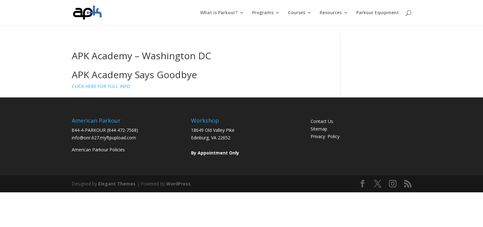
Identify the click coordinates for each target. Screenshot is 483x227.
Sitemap (319, 129)
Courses (296, 12)
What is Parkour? (219, 12)
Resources (331, 12)
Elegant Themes (117, 184)
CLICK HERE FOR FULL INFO (101, 86)
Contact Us (322, 121)
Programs (262, 12)
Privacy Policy (325, 136)
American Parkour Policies (98, 150)
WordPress (178, 184)
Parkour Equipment (377, 12)
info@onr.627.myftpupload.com (104, 138)
